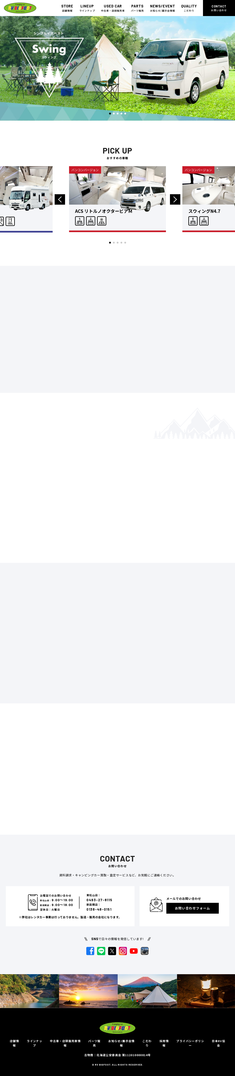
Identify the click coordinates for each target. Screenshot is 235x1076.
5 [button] (125, 113)
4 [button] (121, 113)
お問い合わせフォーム (192, 908)
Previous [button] (60, 204)
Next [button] (175, 204)
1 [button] (110, 113)
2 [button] (114, 113)
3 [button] (118, 113)
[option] (117, 68)
